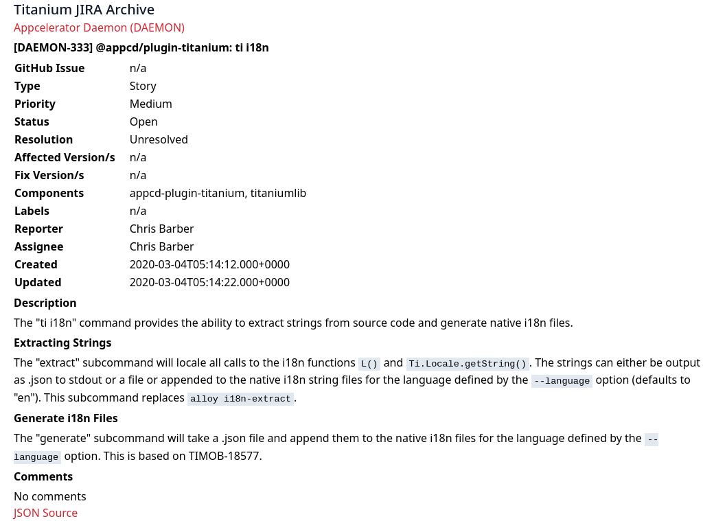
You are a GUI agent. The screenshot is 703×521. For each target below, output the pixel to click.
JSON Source (46, 512)
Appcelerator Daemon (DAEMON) (99, 27)
